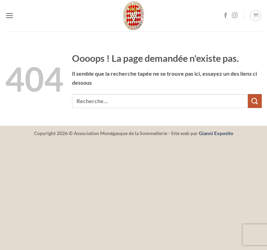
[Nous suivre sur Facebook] (225, 15)
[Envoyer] (255, 101)
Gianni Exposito (216, 133)
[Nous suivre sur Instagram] (234, 15)
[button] (9, 15)
